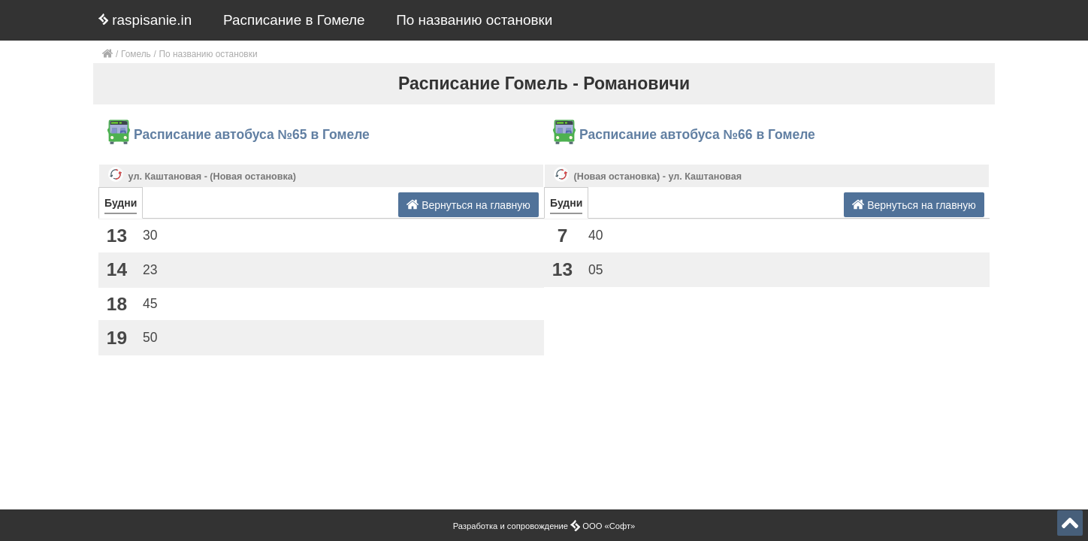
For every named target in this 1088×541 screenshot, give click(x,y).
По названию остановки (474, 20)
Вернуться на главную (468, 204)
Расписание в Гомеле (294, 20)
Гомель (136, 54)
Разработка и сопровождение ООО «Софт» (544, 525)
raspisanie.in (145, 20)
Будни (120, 203)
